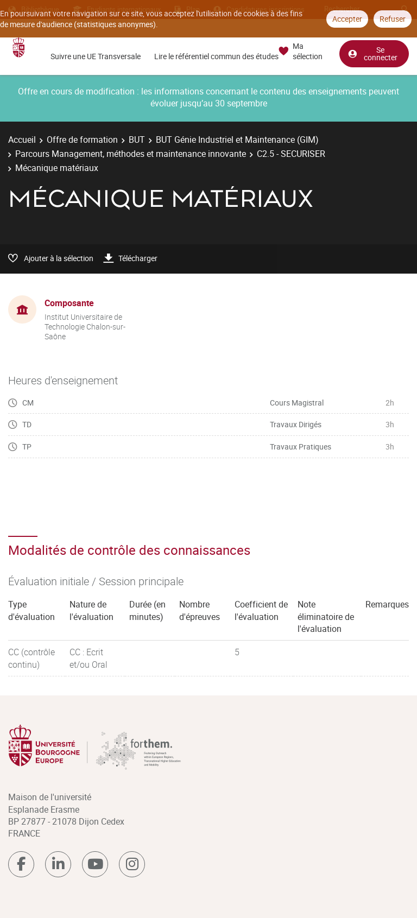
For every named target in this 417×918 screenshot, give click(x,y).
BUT (137, 139)
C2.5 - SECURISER (291, 154)
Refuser (393, 19)
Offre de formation (82, 139)
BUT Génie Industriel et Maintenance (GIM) (237, 139)
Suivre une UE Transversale (95, 56)
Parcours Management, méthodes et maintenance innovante (130, 154)
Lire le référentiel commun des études (216, 56)
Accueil (22, 139)
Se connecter (372, 53)
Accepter (347, 19)
